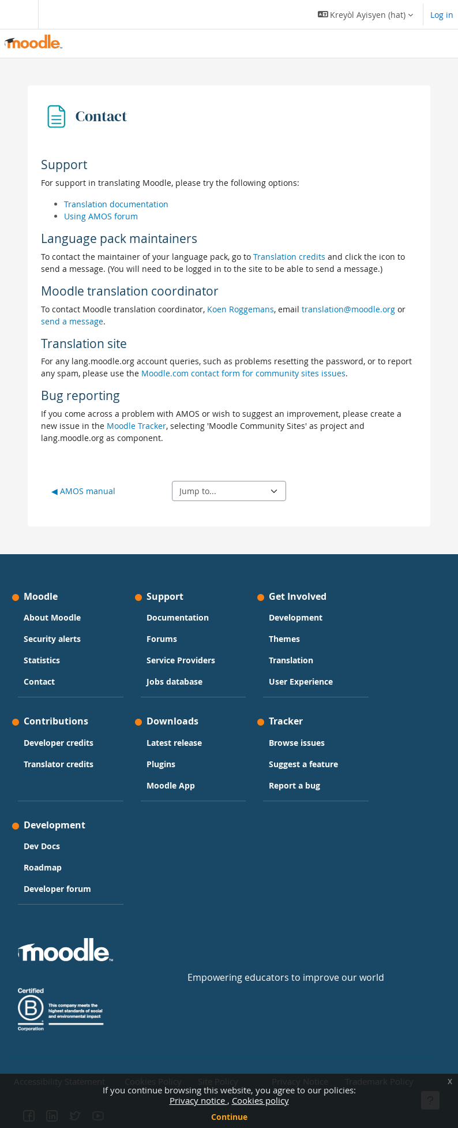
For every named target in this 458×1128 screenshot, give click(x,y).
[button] (365, 14)
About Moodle (52, 617)
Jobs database (174, 681)
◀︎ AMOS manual (83, 490)
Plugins (161, 764)
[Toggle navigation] (16, 14)
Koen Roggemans (240, 309)
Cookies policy (260, 1100)
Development (295, 617)
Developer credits (58, 742)
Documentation (178, 617)
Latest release (174, 742)
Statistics (42, 660)
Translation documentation (116, 204)
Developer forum (57, 888)
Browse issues (297, 742)
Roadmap (43, 867)
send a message (72, 321)
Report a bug (294, 785)
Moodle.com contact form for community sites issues (243, 373)
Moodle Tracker (136, 425)
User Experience (301, 681)
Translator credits (58, 764)
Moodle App (171, 785)
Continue (229, 1116)
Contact (39, 681)
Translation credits (289, 256)
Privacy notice (198, 1100)
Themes (284, 638)
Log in (441, 14)
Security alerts (52, 638)
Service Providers (181, 660)
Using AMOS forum (101, 216)
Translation (291, 660)
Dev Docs (42, 846)
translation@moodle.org (348, 309)
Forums (162, 638)
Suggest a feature (303, 764)
